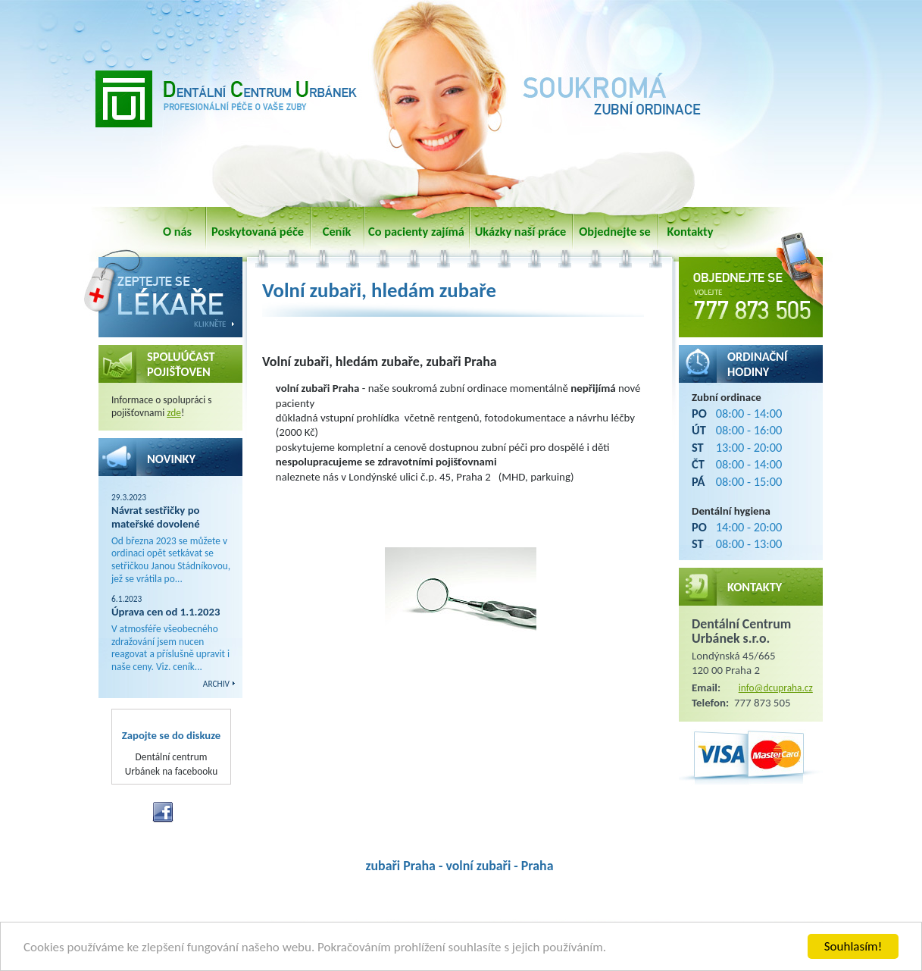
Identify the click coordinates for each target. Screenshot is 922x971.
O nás (177, 231)
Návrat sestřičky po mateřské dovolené (155, 517)
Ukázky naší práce (521, 231)
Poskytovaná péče (257, 231)
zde (174, 412)
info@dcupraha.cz (776, 687)
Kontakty (690, 231)
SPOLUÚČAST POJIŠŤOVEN (181, 364)
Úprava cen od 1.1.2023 (165, 612)
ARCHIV (216, 683)
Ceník (337, 231)
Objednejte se (614, 231)
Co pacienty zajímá (416, 231)
